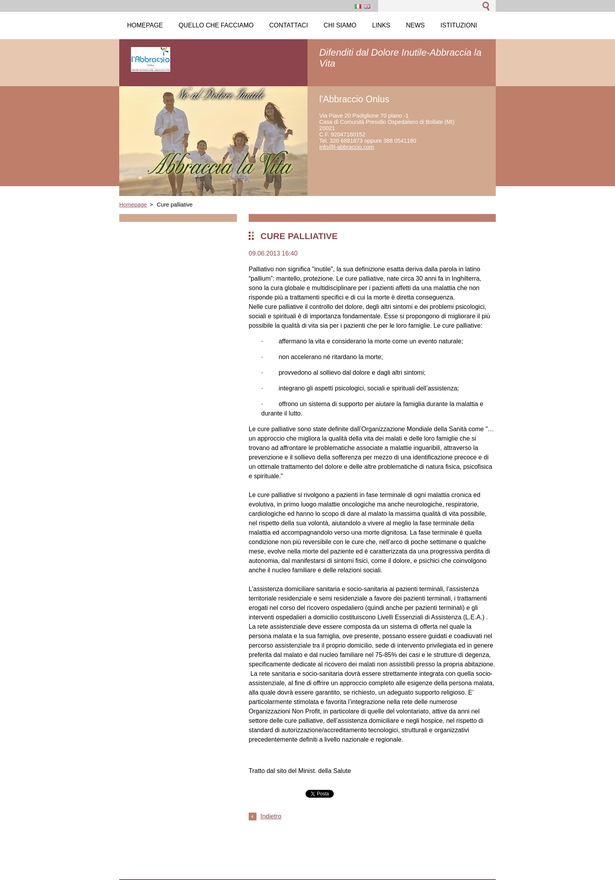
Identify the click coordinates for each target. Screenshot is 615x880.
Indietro (270, 816)
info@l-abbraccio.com (346, 147)
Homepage (133, 204)
